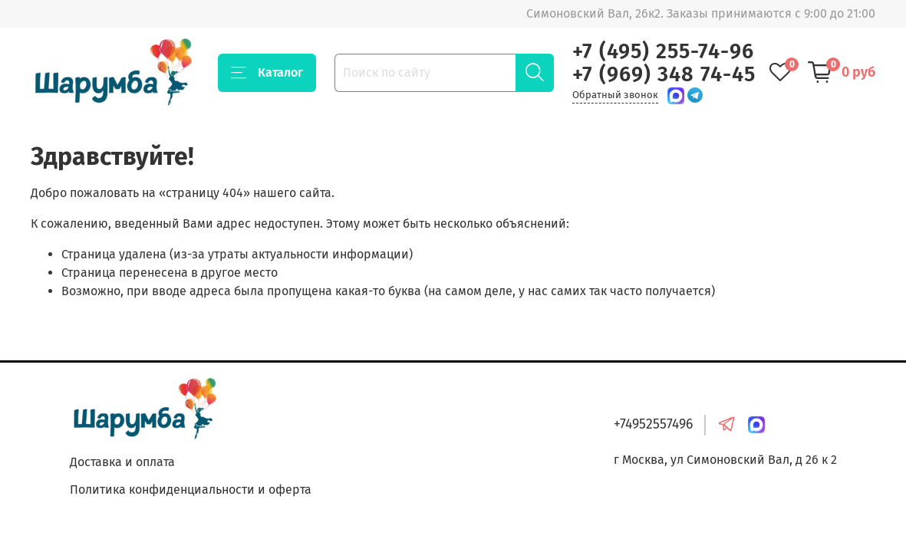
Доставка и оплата (122, 462)
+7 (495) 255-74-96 (663, 51)
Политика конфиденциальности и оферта (190, 489)
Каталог (267, 72)
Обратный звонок (615, 94)
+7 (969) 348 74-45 (664, 74)
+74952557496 (653, 424)
